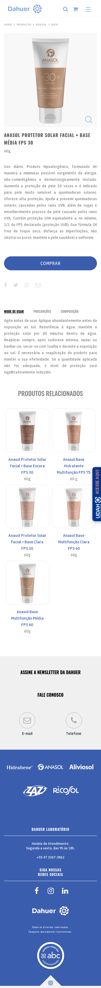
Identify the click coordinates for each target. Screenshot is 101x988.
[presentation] (14, 311)
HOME (8, 24)
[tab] (14, 311)
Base (54, 24)
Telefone (74, 724)
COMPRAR (50, 263)
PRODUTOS (24, 24)
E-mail (27, 724)
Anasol (41, 24)
